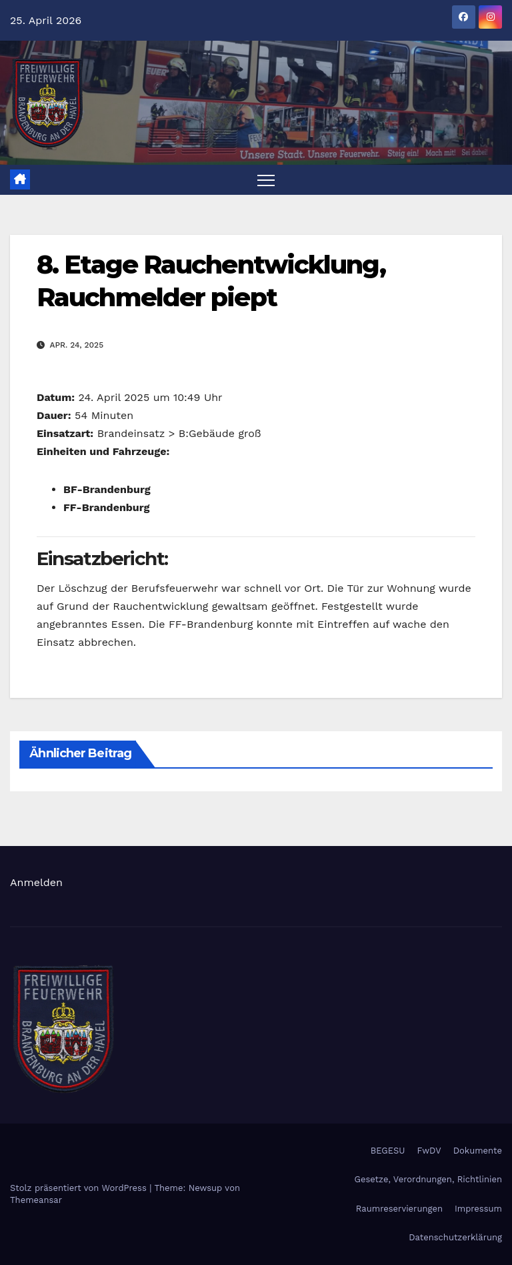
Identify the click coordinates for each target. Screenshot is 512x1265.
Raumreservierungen (399, 1209)
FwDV (429, 1151)
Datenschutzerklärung (455, 1237)
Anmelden (36, 882)
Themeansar (36, 1200)
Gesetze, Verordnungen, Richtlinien (428, 1179)
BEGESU (388, 1151)
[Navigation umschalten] (266, 179)
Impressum (478, 1209)
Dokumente (477, 1151)
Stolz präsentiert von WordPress (79, 1188)
